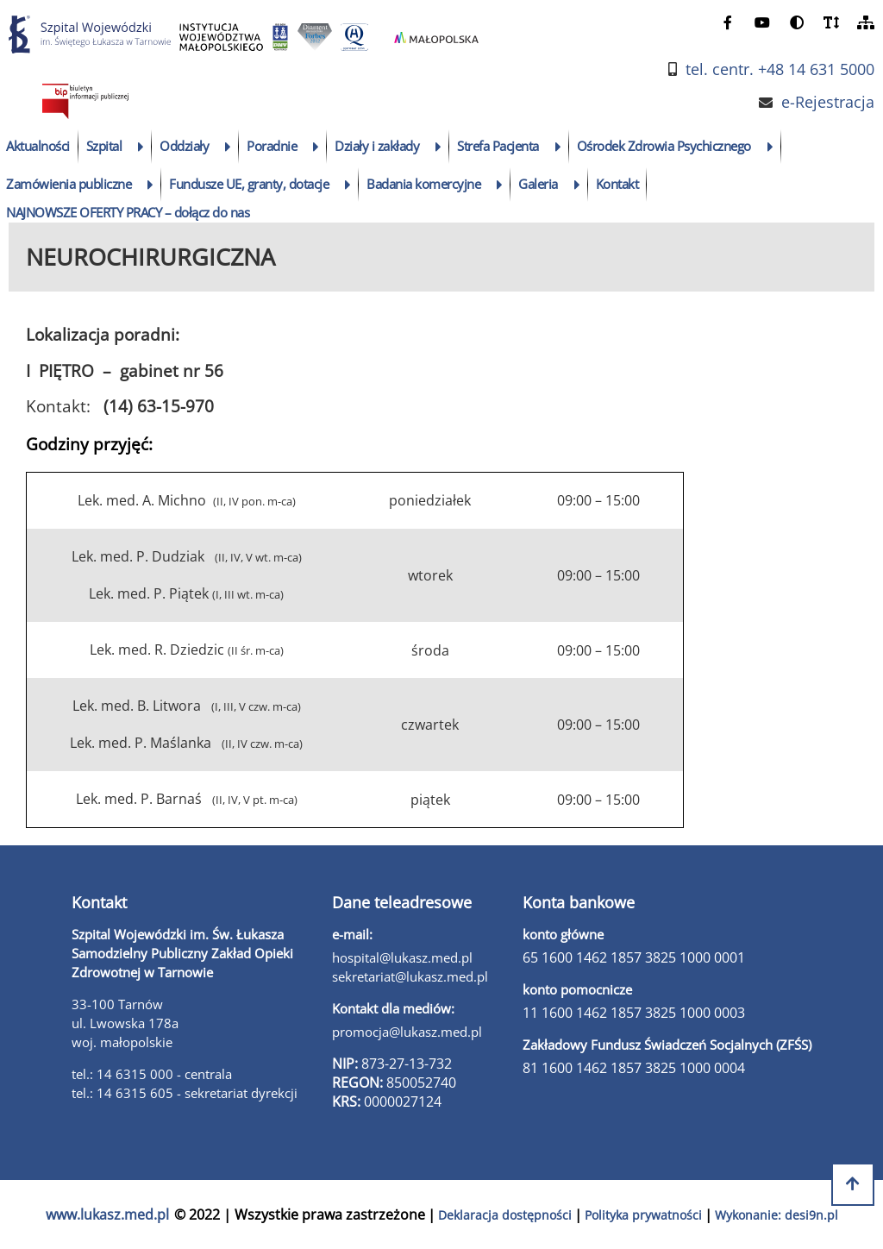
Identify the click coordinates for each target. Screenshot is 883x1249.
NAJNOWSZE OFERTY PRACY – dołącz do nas (127, 212)
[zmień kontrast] (797, 22)
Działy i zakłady (377, 145)
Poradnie (272, 145)
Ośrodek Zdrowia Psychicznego (664, 145)
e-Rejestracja (827, 102)
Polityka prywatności (643, 1215)
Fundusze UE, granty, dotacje (249, 183)
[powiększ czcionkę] (831, 22)
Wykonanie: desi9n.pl (776, 1215)
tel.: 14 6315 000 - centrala (152, 1074)
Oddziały (184, 145)
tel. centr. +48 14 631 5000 (780, 69)
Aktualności (38, 145)
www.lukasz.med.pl (107, 1214)
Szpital (104, 145)
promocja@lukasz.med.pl (407, 1031)
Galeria (538, 183)
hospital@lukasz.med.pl (402, 957)
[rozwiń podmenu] (141, 146)
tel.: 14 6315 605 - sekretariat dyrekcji (184, 1093)
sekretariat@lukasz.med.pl (410, 976)
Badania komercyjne (423, 183)
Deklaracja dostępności (505, 1215)
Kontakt (617, 183)
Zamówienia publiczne (68, 183)
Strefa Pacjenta (498, 145)
